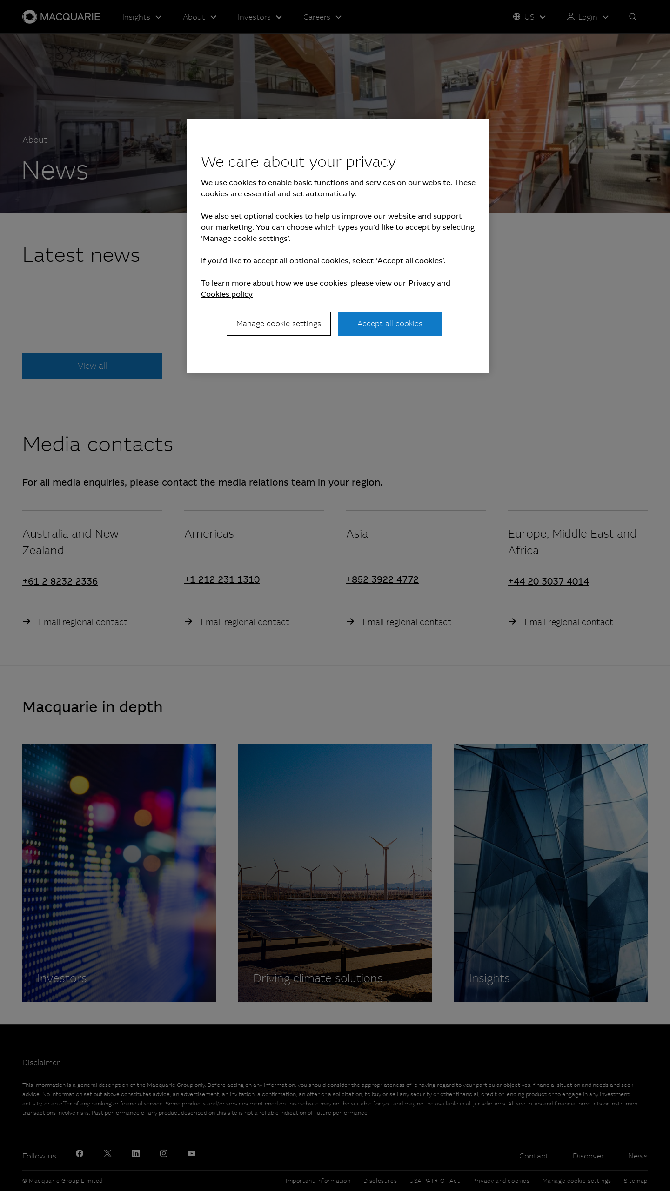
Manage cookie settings (278, 323)
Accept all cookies (389, 323)
